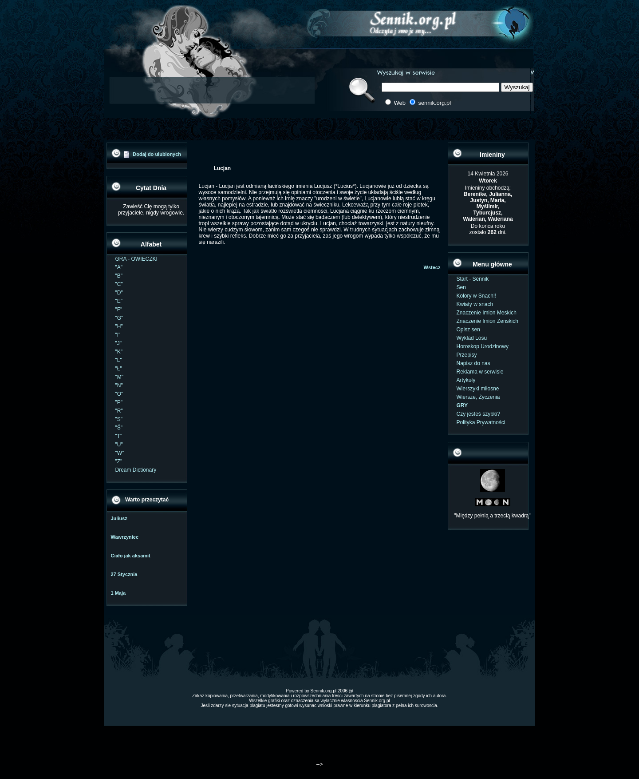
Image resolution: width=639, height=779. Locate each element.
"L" (118, 360)
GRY (462, 405)
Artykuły (466, 380)
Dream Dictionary (136, 470)
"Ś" (119, 428)
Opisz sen (468, 329)
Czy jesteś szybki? (479, 414)
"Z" (118, 461)
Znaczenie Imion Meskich (487, 313)
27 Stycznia (124, 574)
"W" (119, 453)
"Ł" (118, 369)
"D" (119, 293)
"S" (119, 419)
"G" (119, 318)
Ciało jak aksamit (130, 555)
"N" (119, 385)
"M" (119, 377)
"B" (119, 276)
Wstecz (432, 267)
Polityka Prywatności (481, 422)
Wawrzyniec (125, 537)
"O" (119, 394)
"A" (119, 267)
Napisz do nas (473, 363)
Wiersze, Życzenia (478, 397)
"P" (119, 402)
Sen (461, 287)
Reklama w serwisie (480, 372)
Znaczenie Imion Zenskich (487, 321)
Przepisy (467, 355)
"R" (119, 411)
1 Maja (118, 593)
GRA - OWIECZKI (136, 259)
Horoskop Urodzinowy (483, 346)
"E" (119, 301)
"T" (118, 436)
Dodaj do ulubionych (157, 154)
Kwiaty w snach (475, 304)
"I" (118, 335)
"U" (119, 444)
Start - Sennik (473, 279)
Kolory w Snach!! (477, 296)
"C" (119, 284)
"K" (119, 352)
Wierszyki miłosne (478, 389)
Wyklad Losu (472, 338)
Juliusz (119, 518)
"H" (119, 326)
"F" (118, 309)
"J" (118, 343)
